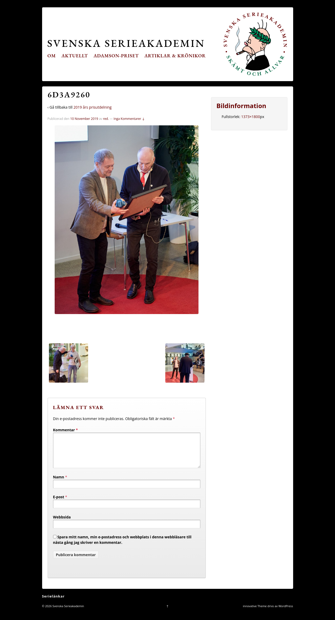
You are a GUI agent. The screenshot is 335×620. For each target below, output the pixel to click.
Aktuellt (74, 56)
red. (106, 118)
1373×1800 (250, 116)
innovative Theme (255, 612)
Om (51, 56)
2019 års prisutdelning (92, 107)
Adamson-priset (116, 56)
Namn (58, 483)
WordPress (286, 612)
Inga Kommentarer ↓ (129, 118)
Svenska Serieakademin (126, 43)
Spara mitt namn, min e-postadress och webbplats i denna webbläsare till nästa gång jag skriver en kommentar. (122, 546)
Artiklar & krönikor (175, 56)
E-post (58, 503)
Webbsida (62, 523)
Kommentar (65, 429)
